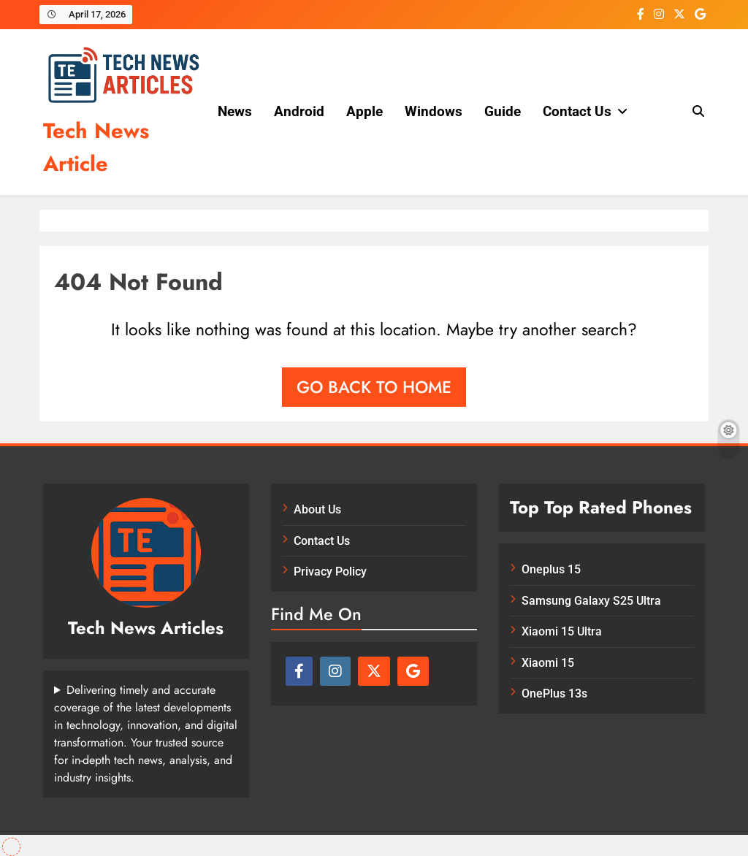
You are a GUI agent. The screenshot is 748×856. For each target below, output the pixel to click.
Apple (364, 111)
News (235, 111)
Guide (502, 111)
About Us (317, 509)
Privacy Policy (330, 571)
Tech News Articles (146, 628)
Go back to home (374, 387)
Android (299, 111)
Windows (433, 111)
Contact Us (577, 111)
